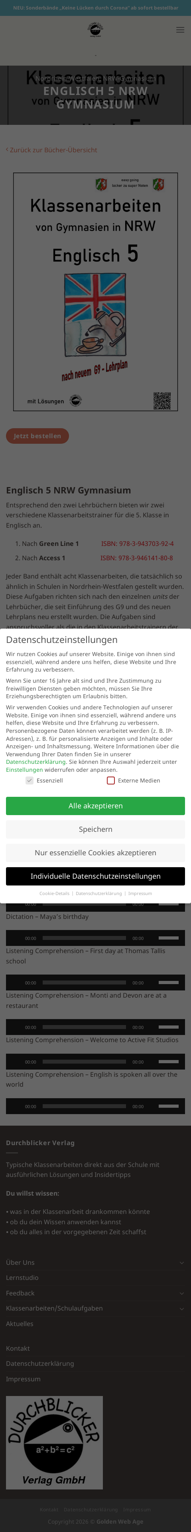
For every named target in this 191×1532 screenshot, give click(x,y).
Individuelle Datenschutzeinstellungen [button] (96, 876)
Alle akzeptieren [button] (96, 805)
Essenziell (44, 780)
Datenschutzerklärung (36, 761)
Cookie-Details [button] (55, 893)
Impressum (140, 893)
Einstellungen (24, 769)
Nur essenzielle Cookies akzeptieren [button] (95, 852)
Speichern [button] (95, 829)
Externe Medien (133, 780)
